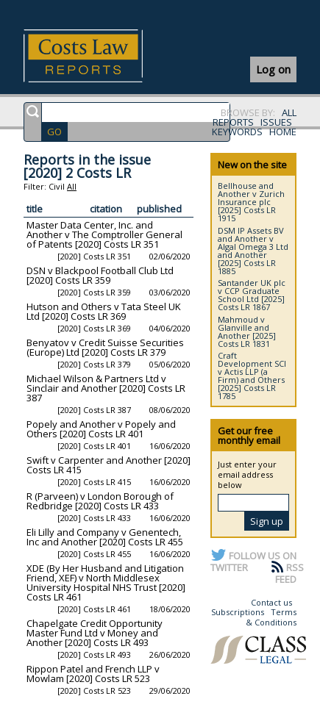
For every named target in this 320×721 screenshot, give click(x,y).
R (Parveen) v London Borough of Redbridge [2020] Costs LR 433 (100, 500)
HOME (282, 131)
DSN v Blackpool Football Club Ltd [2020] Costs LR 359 (100, 275)
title (34, 208)
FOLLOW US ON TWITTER (253, 561)
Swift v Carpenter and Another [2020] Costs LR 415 (108, 464)
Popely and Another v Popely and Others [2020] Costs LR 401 (101, 428)
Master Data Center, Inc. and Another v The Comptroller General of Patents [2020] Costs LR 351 (104, 234)
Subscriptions (237, 611)
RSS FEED (289, 573)
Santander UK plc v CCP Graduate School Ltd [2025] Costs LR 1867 (251, 294)
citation (106, 208)
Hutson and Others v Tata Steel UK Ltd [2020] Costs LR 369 (103, 311)
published (159, 208)
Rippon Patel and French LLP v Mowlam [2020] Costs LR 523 (93, 673)
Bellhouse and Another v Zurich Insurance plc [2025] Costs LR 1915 (251, 201)
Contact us (271, 602)
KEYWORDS (237, 131)
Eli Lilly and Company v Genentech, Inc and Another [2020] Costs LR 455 (104, 536)
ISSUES (276, 122)
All (72, 186)
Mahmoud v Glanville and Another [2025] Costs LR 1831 (247, 331)
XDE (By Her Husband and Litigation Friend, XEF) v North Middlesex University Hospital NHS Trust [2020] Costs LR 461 (105, 582)
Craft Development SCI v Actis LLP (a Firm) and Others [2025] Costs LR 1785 (252, 375)
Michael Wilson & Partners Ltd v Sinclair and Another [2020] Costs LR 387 (105, 388)
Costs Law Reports (100, 55)
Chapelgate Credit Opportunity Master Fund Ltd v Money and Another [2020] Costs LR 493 (94, 633)
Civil (57, 186)
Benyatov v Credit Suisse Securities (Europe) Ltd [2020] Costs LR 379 (105, 347)
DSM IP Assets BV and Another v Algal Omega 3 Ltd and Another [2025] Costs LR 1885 (253, 250)
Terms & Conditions (271, 617)
